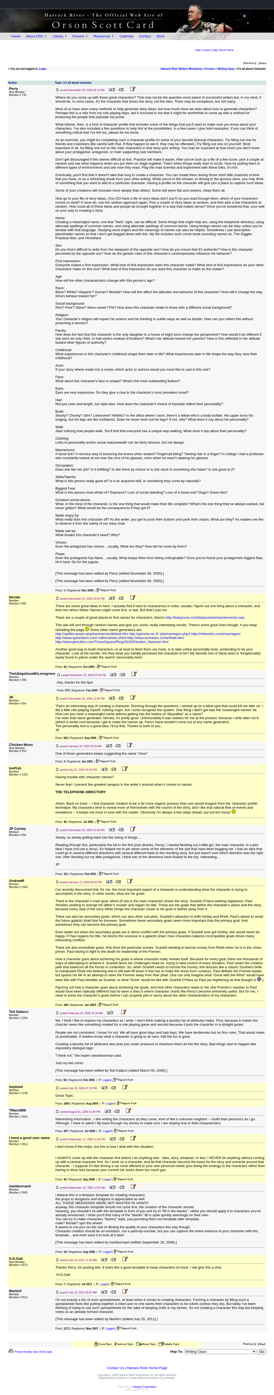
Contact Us (115, 1368)
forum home (226, 50)
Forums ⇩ (80, 36)
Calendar (127, 36)
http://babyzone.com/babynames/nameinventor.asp (205, 617)
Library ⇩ (60, 36)
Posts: (60, 590)
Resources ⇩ (104, 36)
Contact (145, 36)
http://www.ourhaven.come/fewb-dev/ (155, 638)
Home (16, 36)
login (198, 50)
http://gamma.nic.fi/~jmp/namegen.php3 (159, 634)
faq (215, 50)
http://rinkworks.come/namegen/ (216, 634)
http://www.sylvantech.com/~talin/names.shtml (91, 638)
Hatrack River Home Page (147, 1368)
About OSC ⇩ (36, 36)
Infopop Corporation (144, 1386)
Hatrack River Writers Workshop (181, 68)
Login (42, 68)
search (207, 50)
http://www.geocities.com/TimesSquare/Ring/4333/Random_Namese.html (112, 642)
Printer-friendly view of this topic (30, 1351)
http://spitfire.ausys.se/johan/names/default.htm (91, 634)
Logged (106, 1080)
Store (160, 36)
